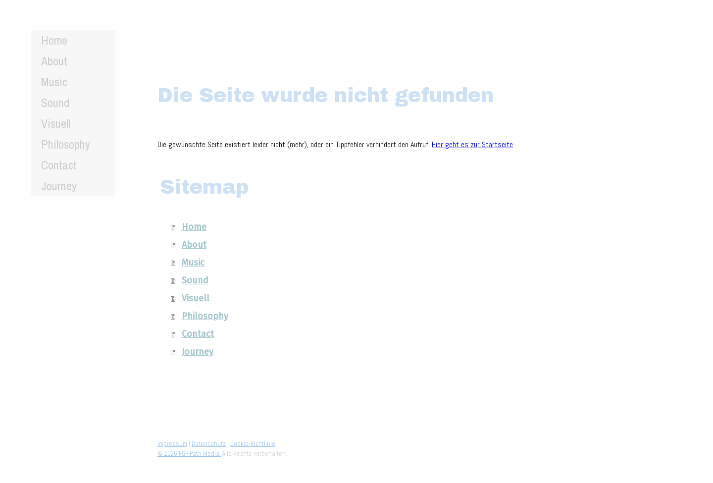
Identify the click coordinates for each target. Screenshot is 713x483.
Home (54, 40)
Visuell (55, 123)
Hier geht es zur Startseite (472, 144)
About (54, 61)
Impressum (172, 443)
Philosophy (65, 144)
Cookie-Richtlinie (252, 443)
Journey (59, 186)
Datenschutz (209, 443)
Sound (55, 102)
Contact (59, 165)
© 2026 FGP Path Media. (189, 453)
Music (54, 82)
